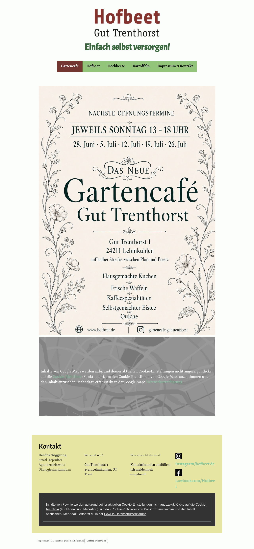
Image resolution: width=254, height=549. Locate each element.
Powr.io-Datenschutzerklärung (125, 514)
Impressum (43, 540)
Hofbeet (93, 66)
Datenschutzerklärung (164, 382)
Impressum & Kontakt (175, 66)
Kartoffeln (141, 66)
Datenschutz (57, 540)
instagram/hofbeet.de (195, 464)
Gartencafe (70, 66)
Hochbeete (116, 66)
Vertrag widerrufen (96, 540)
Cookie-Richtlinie (67, 376)
